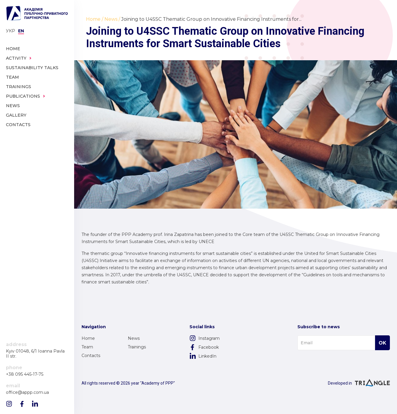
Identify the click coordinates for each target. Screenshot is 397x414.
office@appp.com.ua (27, 392)
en (21, 31)
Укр (10, 31)
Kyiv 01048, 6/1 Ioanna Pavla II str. (35, 354)
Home (88, 338)
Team (87, 347)
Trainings (137, 347)
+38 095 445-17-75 (24, 374)
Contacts (91, 355)
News (134, 338)
